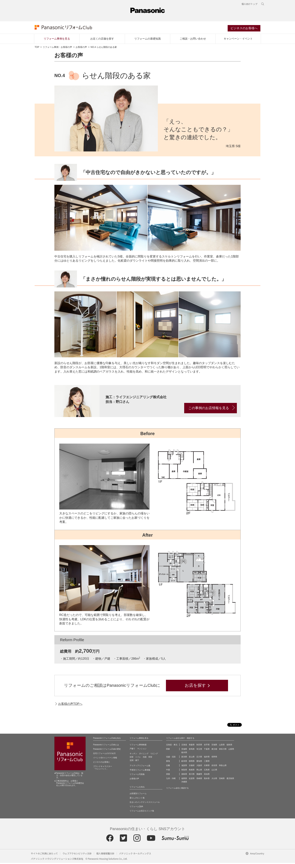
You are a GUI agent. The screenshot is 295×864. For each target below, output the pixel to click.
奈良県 (214, 766)
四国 (168, 775)
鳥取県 (184, 771)
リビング (154, 755)
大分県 (214, 779)
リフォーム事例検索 (138, 746)
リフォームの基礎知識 (147, 39)
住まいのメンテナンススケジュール (145, 803)
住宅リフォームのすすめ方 (104, 754)
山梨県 (231, 750)
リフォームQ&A (136, 808)
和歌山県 (223, 766)
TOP (37, 48)
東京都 (214, 750)
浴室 (131, 758)
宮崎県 (222, 779)
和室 (150, 758)
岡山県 (199, 771)
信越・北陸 (171, 758)
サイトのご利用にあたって (44, 854)
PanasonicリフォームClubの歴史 (107, 750)
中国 (168, 771)
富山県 (192, 758)
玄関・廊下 (134, 761)
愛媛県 (199, 775)
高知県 (207, 775)
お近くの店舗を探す (102, 39)
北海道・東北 (171, 746)
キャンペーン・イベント (238, 39)
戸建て (132, 750)
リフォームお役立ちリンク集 (142, 812)
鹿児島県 (230, 779)
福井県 (207, 758)
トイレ (138, 758)
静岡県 (192, 762)
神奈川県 (223, 750)
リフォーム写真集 (137, 775)
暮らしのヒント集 (137, 799)
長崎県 (199, 779)
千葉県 (207, 750)
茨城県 (184, 750)
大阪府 (199, 766)
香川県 (192, 775)
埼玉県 (199, 750)
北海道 (184, 746)
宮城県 (214, 746)
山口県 (214, 771)
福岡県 (184, 779)
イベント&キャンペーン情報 (105, 759)
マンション (142, 750)
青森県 (192, 746)
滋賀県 (184, 766)
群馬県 (192, 750)
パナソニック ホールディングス (135, 854)
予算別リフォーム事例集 (140, 771)
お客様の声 (81, 48)
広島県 (207, 771)
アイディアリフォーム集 (140, 767)
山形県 (222, 746)
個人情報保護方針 (105, 854)
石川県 (199, 758)
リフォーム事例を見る (57, 39)
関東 (168, 750)
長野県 (214, 758)
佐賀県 (192, 779)
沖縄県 (184, 783)
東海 (168, 762)
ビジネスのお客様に (101, 763)
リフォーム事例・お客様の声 (57, 48)
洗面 (145, 758)
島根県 (192, 771)
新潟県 (184, 758)
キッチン (133, 755)
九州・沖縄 (171, 779)
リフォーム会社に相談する (177, 789)
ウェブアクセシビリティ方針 (77, 854)
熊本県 (207, 779)
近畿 (168, 766)
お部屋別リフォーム (138, 795)
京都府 (192, 766)
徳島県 (184, 775)
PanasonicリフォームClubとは (106, 746)
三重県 (207, 762)
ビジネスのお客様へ (244, 29)
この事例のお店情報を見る (208, 409)
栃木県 (184, 753)
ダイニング (143, 755)
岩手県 (207, 746)
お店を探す (195, 686)
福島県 (229, 746)
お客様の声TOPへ (70, 704)
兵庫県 (207, 766)
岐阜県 (184, 762)
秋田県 (199, 746)
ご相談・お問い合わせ (193, 39)
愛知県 (199, 762)
